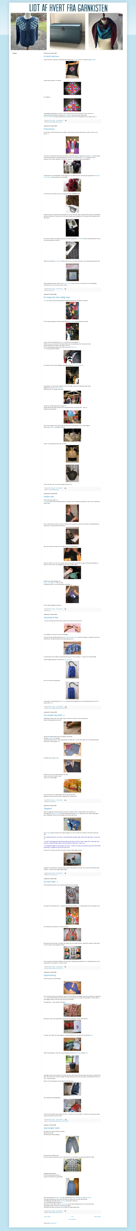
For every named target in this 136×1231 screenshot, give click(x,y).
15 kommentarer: (59, 1119)
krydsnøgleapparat (77, 1197)
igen (57, 500)
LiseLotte (76, 365)
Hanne (45, 582)
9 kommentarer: (59, 288)
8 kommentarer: (59, 1210)
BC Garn (83, 157)
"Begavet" (48, 808)
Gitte (45, 1202)
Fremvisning (49, 129)
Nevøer (52, 801)
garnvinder (88, 1197)
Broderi (49, 121)
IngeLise (52, 427)
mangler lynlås (52, 738)
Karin (54, 582)
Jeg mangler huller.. (52, 1128)
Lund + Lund (67, 283)
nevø (58, 741)
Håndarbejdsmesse (55, 489)
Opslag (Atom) (53, 1223)
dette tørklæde (66, 637)
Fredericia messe (58, 387)
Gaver (63, 708)
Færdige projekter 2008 (57, 121)
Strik (53, 290)
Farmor (75, 637)
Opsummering (50, 975)
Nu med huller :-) (51, 882)
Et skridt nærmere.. (52, 56)
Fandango (46, 501)
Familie (49, 874)
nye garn (76, 59)
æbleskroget (68, 115)
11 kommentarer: (59, 706)
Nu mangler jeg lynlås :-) (54, 715)
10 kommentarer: (59, 120)
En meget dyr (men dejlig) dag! (57, 297)
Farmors (46, 116)
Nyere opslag (47, 1216)
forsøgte (48, 832)
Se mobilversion (72, 1219)
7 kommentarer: (59, 800)
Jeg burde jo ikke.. (51, 617)
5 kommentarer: (59, 608)
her (81, 656)
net (79, 906)
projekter (93, 59)
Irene (45, 300)
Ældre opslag (97, 1216)
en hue (63, 701)
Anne (49, 582)
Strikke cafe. (49, 497)
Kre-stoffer (80, 238)
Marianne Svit (55, 813)
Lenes (72, 347)
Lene (91, 156)
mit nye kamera (68, 659)
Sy (55, 801)
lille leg (77, 813)
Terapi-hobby (58, 1197)
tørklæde (50, 116)
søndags (63, 1200)
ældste (57, 758)
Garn (49, 489)
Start (72, 1216)
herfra (91, 1035)
